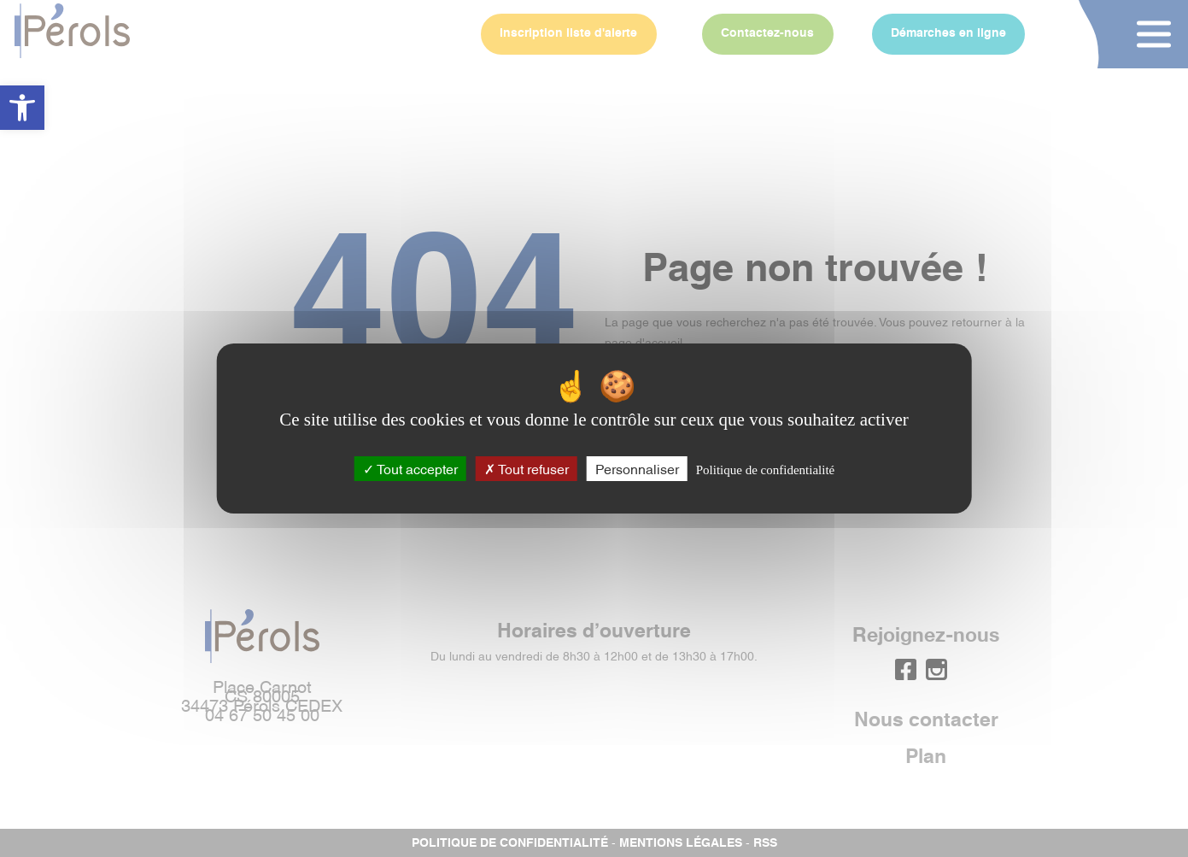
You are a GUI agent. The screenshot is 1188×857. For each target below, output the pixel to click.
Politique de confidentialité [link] (765, 470)
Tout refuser (526, 468)
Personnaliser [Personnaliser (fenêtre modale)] (637, 468)
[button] (22, 107)
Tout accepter (410, 468)
